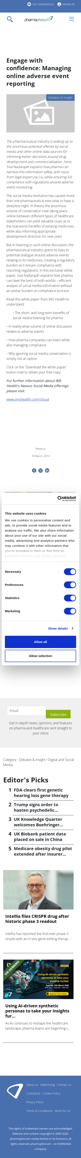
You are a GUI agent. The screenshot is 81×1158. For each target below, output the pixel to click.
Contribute (33, 1093)
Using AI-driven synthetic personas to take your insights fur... (37, 1011)
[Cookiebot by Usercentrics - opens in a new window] (58, 498)
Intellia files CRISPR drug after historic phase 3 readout (37, 919)
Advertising (47, 1085)
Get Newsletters (43, 4)
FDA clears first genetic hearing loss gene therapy (41, 792)
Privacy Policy (34, 1102)
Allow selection (40, 656)
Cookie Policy (51, 1093)
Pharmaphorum (15, 1090)
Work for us (62, 1111)
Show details (58, 628)
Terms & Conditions (39, 1111)
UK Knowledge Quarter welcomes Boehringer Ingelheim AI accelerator (40, 824)
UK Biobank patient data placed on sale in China (40, 836)
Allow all (40, 642)
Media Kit (68, 4)
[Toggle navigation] (11, 19)
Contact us (64, 1085)
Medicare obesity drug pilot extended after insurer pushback (43, 854)
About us (32, 1085)
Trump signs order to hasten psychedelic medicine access (36, 810)
